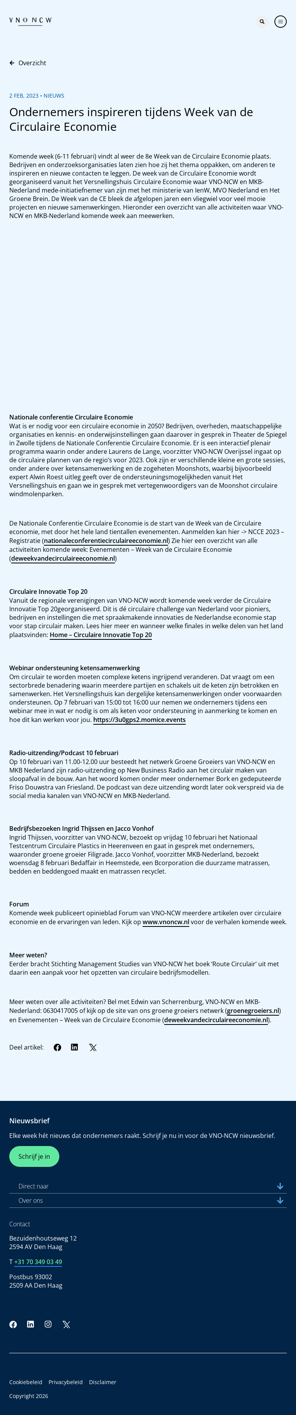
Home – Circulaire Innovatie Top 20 (101, 635)
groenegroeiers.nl (253, 1010)
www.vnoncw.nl (166, 922)
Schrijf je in (34, 1156)
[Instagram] (48, 1324)
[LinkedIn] (75, 1047)
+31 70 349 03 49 (38, 1262)
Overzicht (27, 63)
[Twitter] (92, 1047)
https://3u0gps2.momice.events (139, 719)
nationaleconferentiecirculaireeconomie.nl (106, 540)
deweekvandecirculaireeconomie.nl (63, 558)
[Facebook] (57, 1047)
